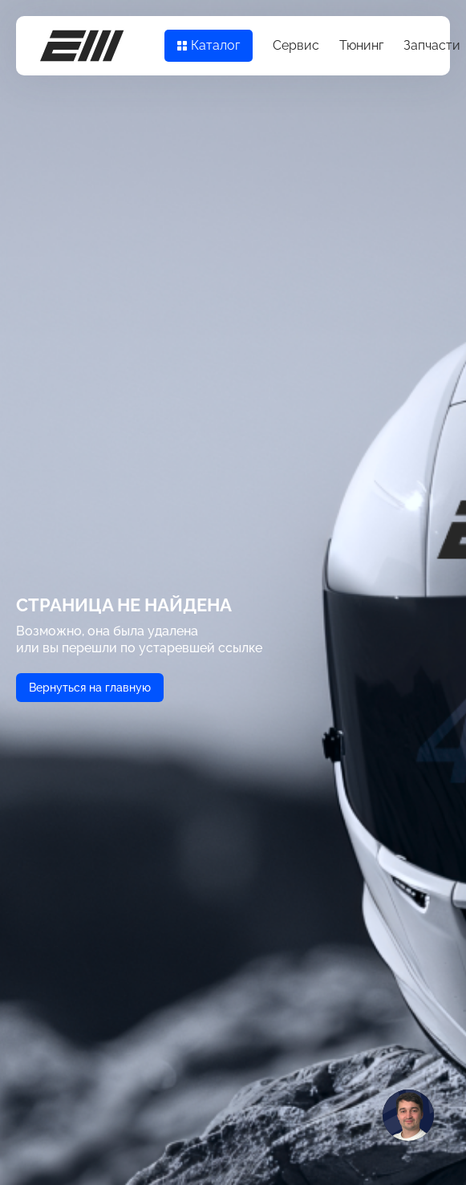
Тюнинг (361, 45)
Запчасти (431, 45)
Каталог (208, 45)
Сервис (296, 45)
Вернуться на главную (90, 687)
